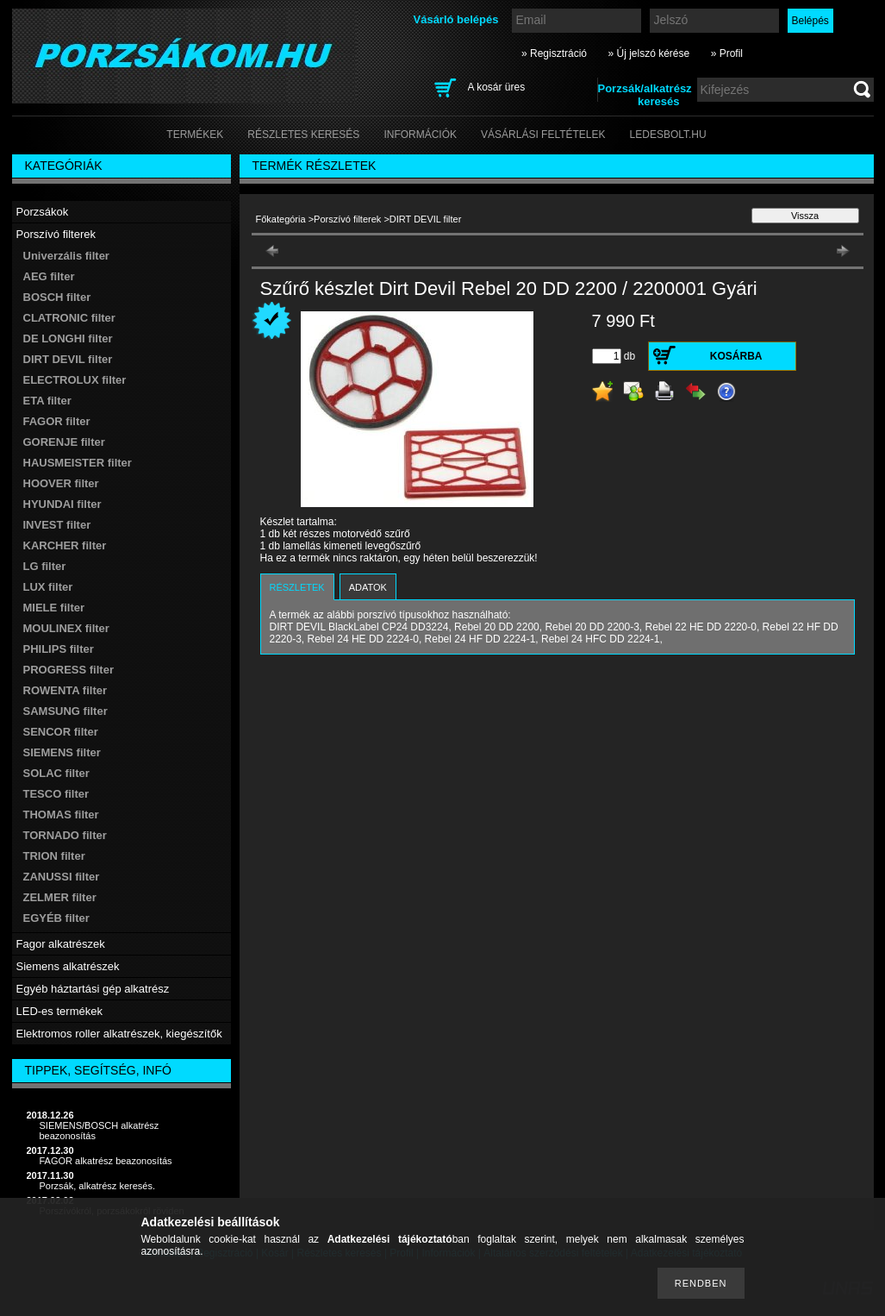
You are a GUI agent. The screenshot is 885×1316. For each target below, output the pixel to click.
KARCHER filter (65, 545)
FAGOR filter (56, 421)
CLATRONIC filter (69, 317)
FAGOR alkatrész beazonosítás (106, 1161)
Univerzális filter (66, 255)
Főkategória (281, 219)
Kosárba (736, 356)
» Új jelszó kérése (648, 53)
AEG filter (49, 276)
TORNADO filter (65, 835)
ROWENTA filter (65, 690)
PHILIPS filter (58, 648)
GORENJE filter (64, 442)
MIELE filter (54, 607)
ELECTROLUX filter (75, 379)
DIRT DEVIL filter (68, 359)
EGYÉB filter (56, 918)
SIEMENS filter (62, 752)
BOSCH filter (57, 297)
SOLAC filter (56, 773)
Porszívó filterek (347, 219)
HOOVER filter (61, 483)
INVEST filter (57, 524)
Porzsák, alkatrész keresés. (98, 1186)
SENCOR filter (60, 731)
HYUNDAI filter (62, 504)
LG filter (44, 566)
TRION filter (54, 855)
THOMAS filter (61, 814)
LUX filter (48, 586)
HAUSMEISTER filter (77, 462)
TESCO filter (56, 793)
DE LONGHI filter (68, 338)
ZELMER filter (60, 897)
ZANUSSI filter (61, 876)
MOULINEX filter (66, 628)
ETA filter (47, 400)
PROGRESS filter (68, 669)
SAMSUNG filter (65, 711)
